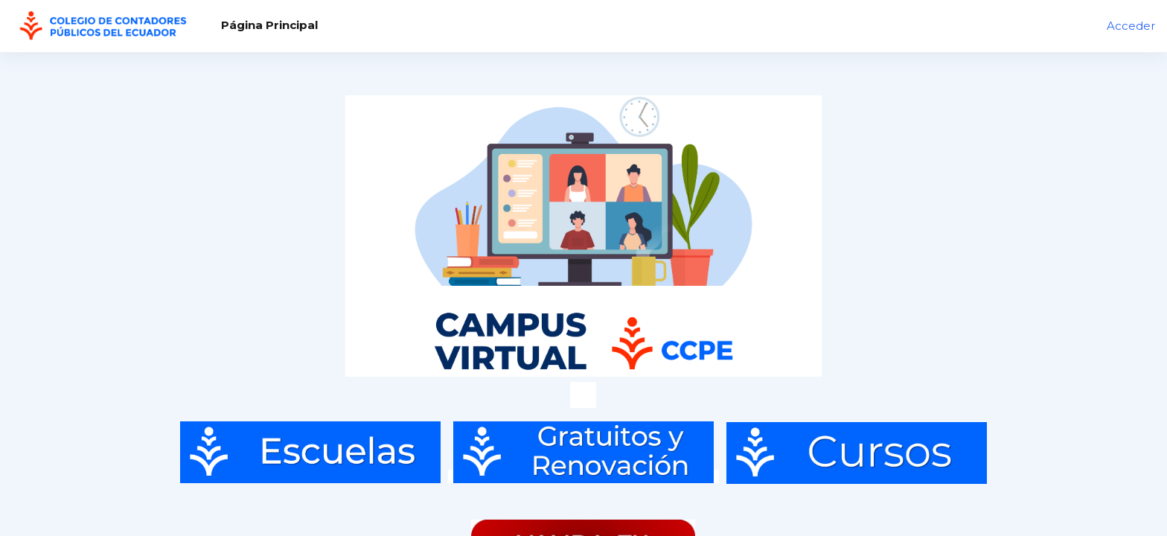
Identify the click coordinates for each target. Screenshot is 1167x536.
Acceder (1131, 26)
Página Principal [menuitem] (269, 25)
